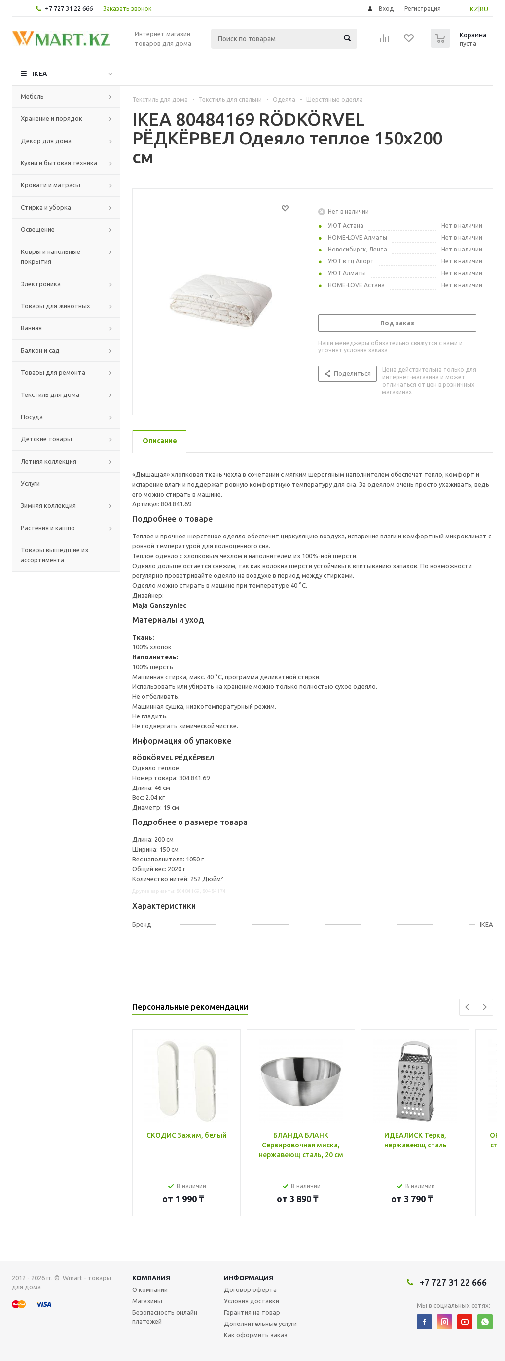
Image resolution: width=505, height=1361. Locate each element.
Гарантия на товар (252, 1312)
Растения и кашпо (48, 527)
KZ (474, 8)
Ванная (31, 327)
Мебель (32, 96)
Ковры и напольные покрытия (50, 256)
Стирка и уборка (46, 207)
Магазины (147, 1300)
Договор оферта (250, 1289)
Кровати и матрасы (50, 184)
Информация (248, 1277)
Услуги (30, 483)
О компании (150, 1289)
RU (484, 8)
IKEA (39, 73)
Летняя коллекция (48, 461)
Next (484, 1007)
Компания (151, 1277)
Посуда (32, 416)
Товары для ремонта (53, 372)
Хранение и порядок (51, 118)
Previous (468, 1007)
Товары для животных (55, 305)
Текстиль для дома (50, 394)
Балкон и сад (40, 350)
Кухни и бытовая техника (59, 162)
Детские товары (46, 438)
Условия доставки (251, 1300)
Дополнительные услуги (260, 1323)
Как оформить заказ (256, 1334)
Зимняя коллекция (48, 505)
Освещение (38, 229)
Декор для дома (46, 140)
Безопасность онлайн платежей (164, 1317)
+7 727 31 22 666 (69, 8)
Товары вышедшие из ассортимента (54, 554)
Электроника (41, 283)
